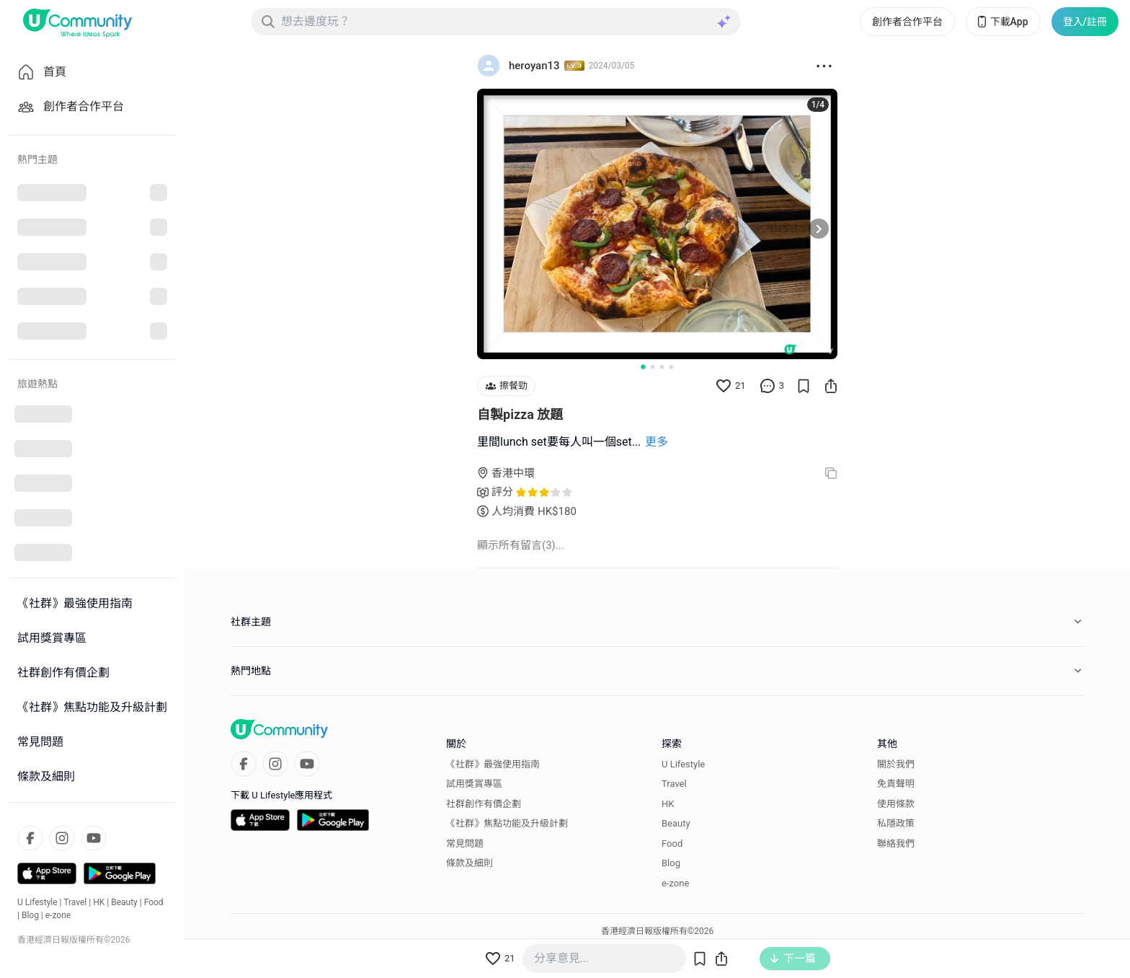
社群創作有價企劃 (483, 803)
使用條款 (896, 803)
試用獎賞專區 (474, 783)
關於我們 (896, 764)
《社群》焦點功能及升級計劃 (507, 823)
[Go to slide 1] (643, 366)
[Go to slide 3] (662, 367)
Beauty (124, 902)
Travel (74, 902)
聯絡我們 (896, 843)
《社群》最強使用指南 (493, 764)
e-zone (58, 915)
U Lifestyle (37, 902)
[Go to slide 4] (671, 367)
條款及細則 (469, 863)
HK (98, 902)
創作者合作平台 (907, 21)
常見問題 (465, 843)
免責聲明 (896, 783)
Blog (30, 915)
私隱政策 (896, 823)
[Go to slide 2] (652, 367)
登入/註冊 (1085, 21)
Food (154, 902)
